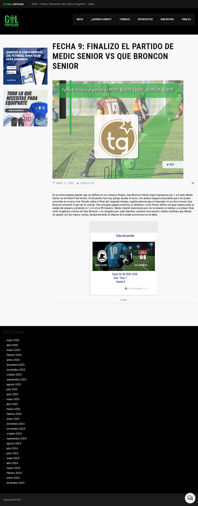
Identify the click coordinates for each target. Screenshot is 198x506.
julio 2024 (12, 448)
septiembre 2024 (16, 438)
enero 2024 (13, 477)
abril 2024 (12, 463)
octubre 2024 (14, 433)
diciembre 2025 (16, 364)
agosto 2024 (14, 443)
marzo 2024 (13, 468)
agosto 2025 (14, 384)
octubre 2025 (14, 374)
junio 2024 (12, 453)
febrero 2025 (14, 414)
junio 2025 (12, 394)
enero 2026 (13, 359)
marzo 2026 (13, 350)
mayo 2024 (13, 458)
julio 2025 (12, 389)
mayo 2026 (13, 340)
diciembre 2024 (16, 423)
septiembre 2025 (16, 379)
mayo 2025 (13, 399)
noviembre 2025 (16, 369)
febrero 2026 (14, 355)
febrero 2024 (14, 473)
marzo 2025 (13, 409)
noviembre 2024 (16, 428)
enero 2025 (13, 418)
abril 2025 (12, 404)
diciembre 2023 (16, 482)
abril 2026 (12, 345)
